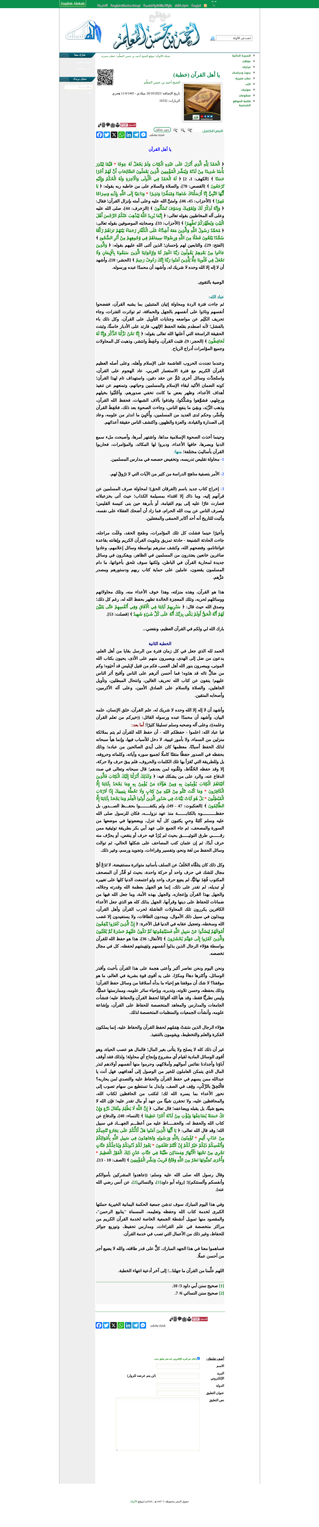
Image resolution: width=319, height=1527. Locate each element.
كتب (248, 84)
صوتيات (246, 89)
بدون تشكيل (162, 129)
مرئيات (246, 67)
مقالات (246, 61)
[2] (135, 1182)
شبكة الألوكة (163, 56)
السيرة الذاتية (241, 55)
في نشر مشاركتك (83, 62)
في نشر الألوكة (83, 69)
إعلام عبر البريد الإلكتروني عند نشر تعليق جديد (175, 1359)
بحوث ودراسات (241, 72)
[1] (158, 1182)
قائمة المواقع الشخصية (242, 103)
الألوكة (133, 1501)
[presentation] (193, 1466)
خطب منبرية (243, 78)
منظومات (245, 95)
